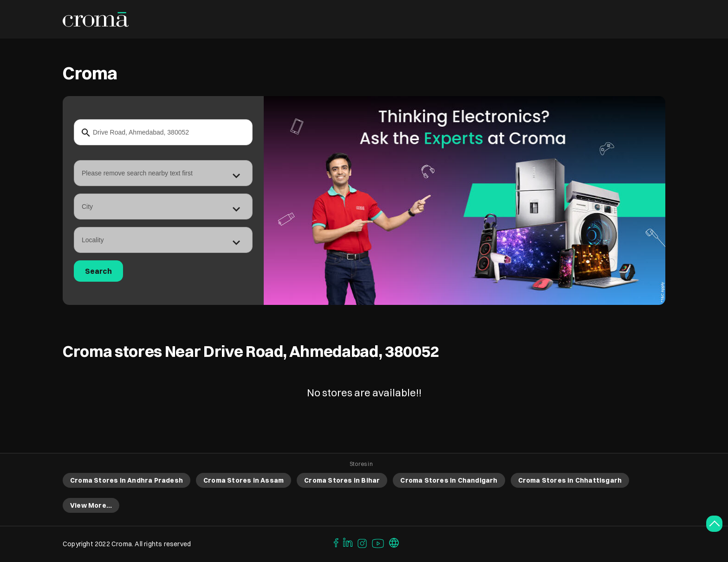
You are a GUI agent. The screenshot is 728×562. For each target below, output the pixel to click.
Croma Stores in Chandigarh (448, 480)
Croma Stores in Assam (243, 480)
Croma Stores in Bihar (342, 480)
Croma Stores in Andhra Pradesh (126, 480)
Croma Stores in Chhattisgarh (570, 480)
